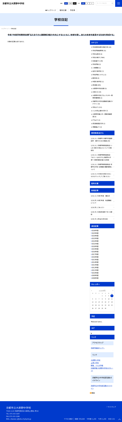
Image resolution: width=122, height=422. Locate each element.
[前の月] (91, 290)
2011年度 (95, 270)
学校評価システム (98, 75)
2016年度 (95, 257)
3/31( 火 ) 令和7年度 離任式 (100, 196)
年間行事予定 (97, 81)
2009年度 (95, 275)
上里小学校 (95, 363)
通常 (66, 3)
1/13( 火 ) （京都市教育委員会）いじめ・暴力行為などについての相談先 (101, 147)
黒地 (75, 3)
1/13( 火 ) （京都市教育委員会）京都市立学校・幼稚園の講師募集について (101, 166)
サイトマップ (112, 407)
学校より (95, 107)
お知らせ (95, 92)
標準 (83, 3)
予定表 (72, 10)
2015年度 (95, 259)
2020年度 (95, 246)
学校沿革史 (96, 54)
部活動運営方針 (98, 123)
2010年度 (95, 273)
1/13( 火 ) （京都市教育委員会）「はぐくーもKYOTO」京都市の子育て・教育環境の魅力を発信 (101, 157)
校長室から (96, 61)
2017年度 (95, 254)
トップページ (51, 10)
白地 (70, 3)
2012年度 (95, 267)
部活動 (95, 85)
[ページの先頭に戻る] (119, 419)
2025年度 (95, 233)
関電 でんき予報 (97, 365)
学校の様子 (96, 57)
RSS (93, 393)
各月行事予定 (97, 71)
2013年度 (95, 265)
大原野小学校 (95, 360)
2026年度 (95, 230)
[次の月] (112, 290)
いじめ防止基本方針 (99, 111)
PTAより (95, 120)
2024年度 (95, 236)
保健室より (96, 127)
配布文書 (63, 10)
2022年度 (95, 241)
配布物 (95, 78)
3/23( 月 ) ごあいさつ (97, 207)
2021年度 (95, 244)
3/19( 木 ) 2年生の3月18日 (99, 219)
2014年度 (95, 262)
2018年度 (95, 251)
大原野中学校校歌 (98, 88)
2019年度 (95, 249)
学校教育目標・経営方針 (100, 47)
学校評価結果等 (98, 50)
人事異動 (96, 68)
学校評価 (96, 64)
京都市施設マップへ (97, 348)
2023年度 (95, 238)
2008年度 (95, 278)
